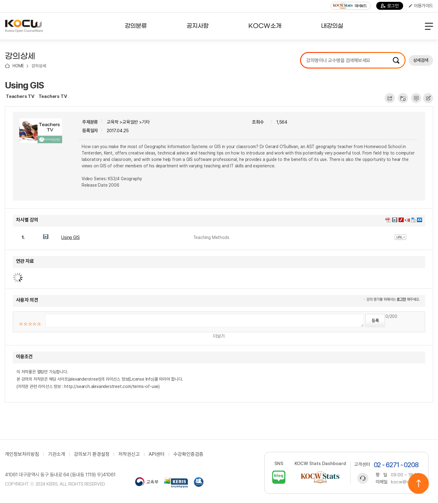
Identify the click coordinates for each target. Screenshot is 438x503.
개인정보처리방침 (22, 454)
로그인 (390, 6)
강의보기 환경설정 (92, 454)
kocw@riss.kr (406, 482)
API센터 (157, 454)
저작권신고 (129, 454)
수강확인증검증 (188, 454)
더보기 (219, 336)
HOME (18, 66)
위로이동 (418, 483)
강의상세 (39, 65)
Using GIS (24, 85)
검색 (396, 60)
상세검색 (421, 60)
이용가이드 (421, 6)
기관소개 (56, 454)
